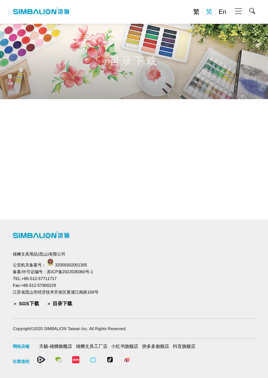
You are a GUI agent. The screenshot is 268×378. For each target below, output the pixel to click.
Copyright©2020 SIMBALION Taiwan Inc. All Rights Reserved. (70, 328)
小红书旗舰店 (124, 346)
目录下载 (62, 303)
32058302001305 (71, 265)
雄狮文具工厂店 (92, 346)
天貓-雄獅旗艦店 (55, 346)
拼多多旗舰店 (155, 346)
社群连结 (21, 361)
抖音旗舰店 (184, 346)
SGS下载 (29, 303)
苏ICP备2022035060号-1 (70, 271)
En (223, 11)
